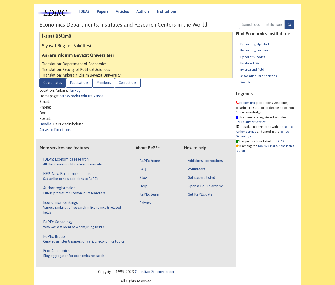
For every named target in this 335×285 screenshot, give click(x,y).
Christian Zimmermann (154, 272)
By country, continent (255, 50)
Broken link (247, 103)
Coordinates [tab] (52, 82)
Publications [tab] (79, 82)
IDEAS (84, 11)
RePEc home (149, 160)
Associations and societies (258, 76)
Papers (102, 11)
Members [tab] (104, 82)
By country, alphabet (254, 44)
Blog (143, 177)
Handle (45, 124)
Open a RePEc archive (205, 186)
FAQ (142, 169)
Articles (122, 11)
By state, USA (249, 63)
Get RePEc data (200, 194)
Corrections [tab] (128, 82)
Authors (142, 11)
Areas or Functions (55, 130)
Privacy (145, 203)
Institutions (166, 11)
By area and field (252, 69)
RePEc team (149, 194)
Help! (144, 186)
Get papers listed (201, 177)
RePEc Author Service (251, 122)
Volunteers (196, 169)
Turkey (75, 90)
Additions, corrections (205, 160)
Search (245, 82)
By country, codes (252, 57)
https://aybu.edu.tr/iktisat (81, 96)
